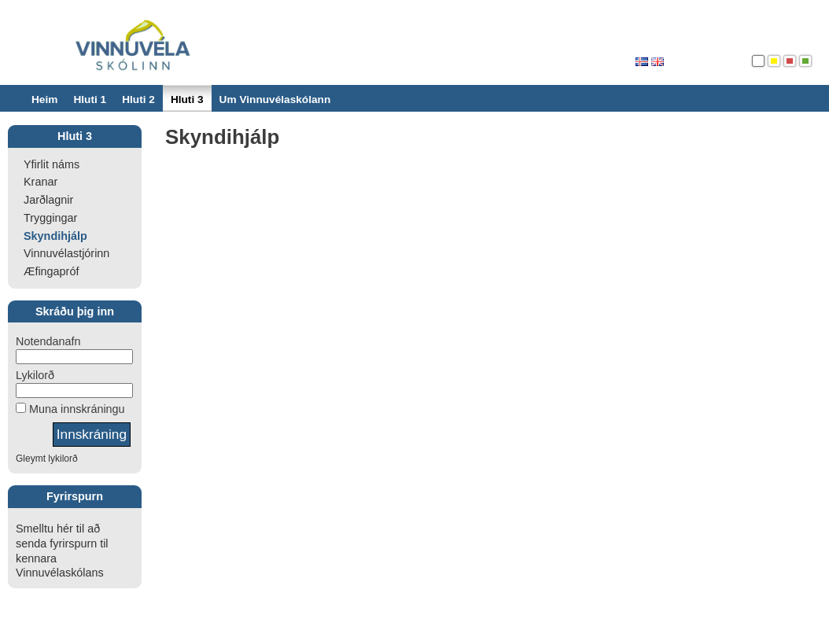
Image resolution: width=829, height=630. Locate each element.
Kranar (40, 181)
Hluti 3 (187, 99)
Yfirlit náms (51, 164)
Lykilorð (35, 375)
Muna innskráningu (75, 409)
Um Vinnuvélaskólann (275, 99)
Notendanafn (48, 341)
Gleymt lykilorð (47, 458)
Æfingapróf (51, 271)
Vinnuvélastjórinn (66, 253)
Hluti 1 (89, 99)
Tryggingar (50, 218)
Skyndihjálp (55, 236)
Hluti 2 (138, 99)
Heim (44, 99)
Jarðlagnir (48, 199)
